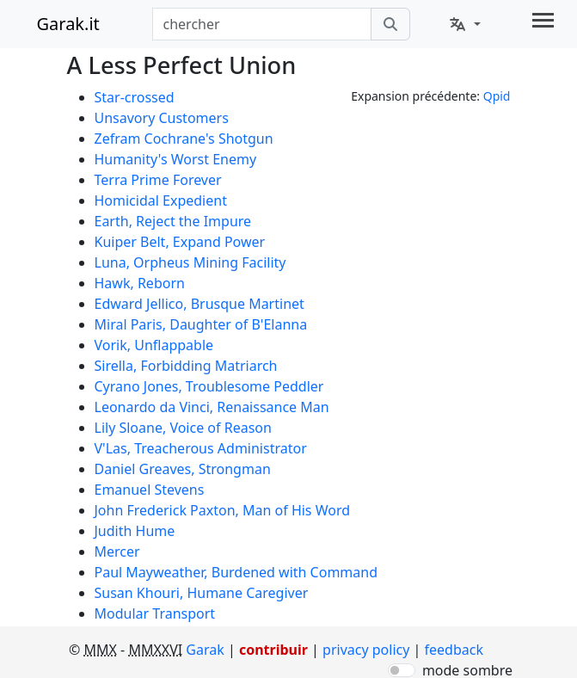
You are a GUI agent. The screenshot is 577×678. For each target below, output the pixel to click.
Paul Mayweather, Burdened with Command (236, 572)
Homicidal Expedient (161, 200)
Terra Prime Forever (158, 179)
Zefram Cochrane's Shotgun (184, 138)
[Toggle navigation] (543, 20)
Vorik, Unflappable (154, 345)
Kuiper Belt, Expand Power (180, 241)
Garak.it (68, 23)
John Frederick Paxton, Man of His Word (223, 510)
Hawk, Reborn (140, 283)
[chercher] (390, 24)
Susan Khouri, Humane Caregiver (202, 592)
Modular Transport (155, 613)
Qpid (497, 96)
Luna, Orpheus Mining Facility (190, 262)
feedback (454, 649)
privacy (365, 649)
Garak (205, 649)
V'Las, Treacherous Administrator (201, 448)
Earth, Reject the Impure (173, 221)
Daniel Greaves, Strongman (183, 468)
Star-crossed (135, 97)
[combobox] (261, 24)
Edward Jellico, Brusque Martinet (199, 303)
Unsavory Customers (162, 117)
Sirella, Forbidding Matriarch (186, 365)
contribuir (273, 649)
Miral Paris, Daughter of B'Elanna (201, 324)
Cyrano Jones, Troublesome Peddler (209, 386)
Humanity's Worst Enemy (176, 159)
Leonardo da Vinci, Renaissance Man (212, 407)
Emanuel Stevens (150, 489)
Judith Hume (135, 530)
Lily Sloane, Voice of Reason (183, 427)
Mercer (117, 551)
